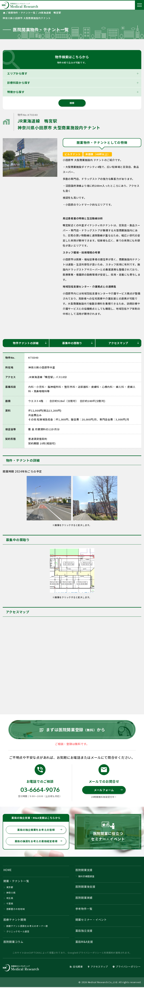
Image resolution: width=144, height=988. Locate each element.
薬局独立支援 (84, 931)
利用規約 (108, 953)
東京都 (9, 887)
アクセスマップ (123, 343)
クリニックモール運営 (18, 932)
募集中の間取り (77, 343)
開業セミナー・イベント (91, 920)
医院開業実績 (84, 898)
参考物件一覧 (84, 909)
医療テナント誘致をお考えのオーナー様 (27, 926)
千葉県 (9, 904)
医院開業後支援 (85, 887)
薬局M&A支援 (84, 942)
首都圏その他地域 (15, 909)
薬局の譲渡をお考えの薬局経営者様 (39, 841)
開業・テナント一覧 (16, 881)
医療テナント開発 (14, 920)
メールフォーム (108, 790)
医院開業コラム (13, 942)
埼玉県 (9, 898)
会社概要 (76, 967)
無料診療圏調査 (86, 876)
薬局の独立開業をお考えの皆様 (39, 830)
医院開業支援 (84, 870)
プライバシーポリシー (90, 953)
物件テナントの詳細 (30, 343)
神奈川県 (11, 893)
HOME (7, 870)
